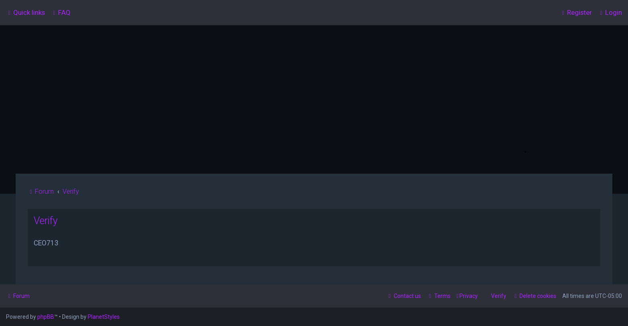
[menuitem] (60, 12)
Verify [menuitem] (498, 296)
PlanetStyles (104, 317)
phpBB (45, 317)
